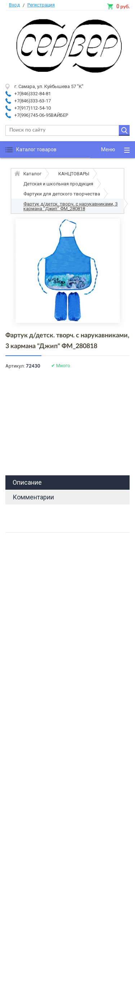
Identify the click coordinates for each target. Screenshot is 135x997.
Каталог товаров (36, 149)
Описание (27, 482)
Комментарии (33, 497)
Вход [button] (14, 5)
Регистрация (41, 5)
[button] (112, 149)
